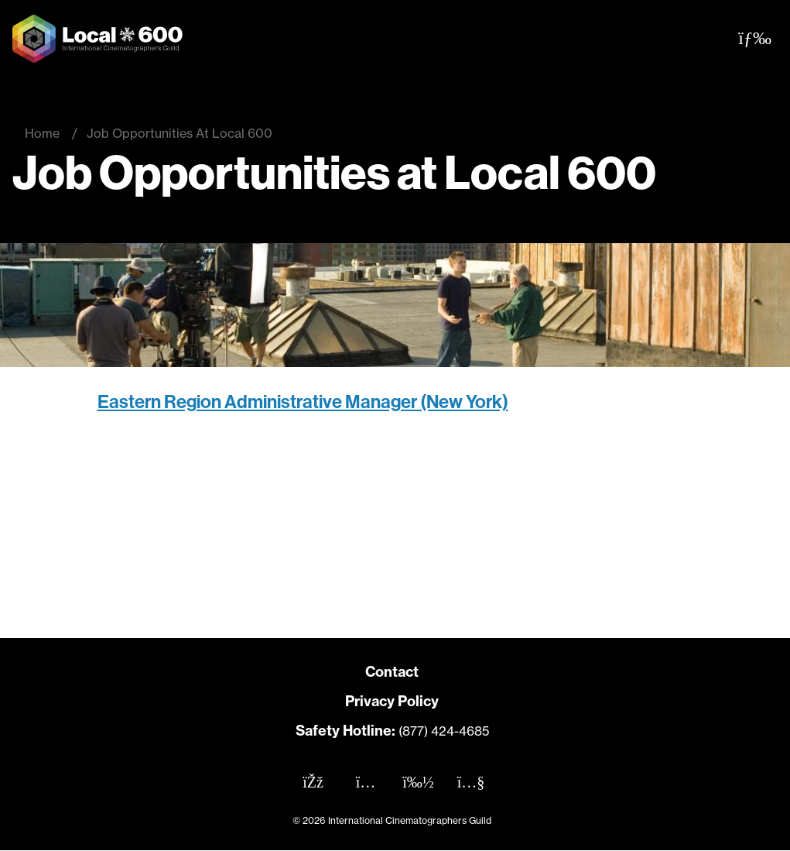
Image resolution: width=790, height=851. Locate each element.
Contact (392, 672)
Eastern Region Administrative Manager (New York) (302, 402)
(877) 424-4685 (443, 731)
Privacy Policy (392, 701)
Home (42, 133)
